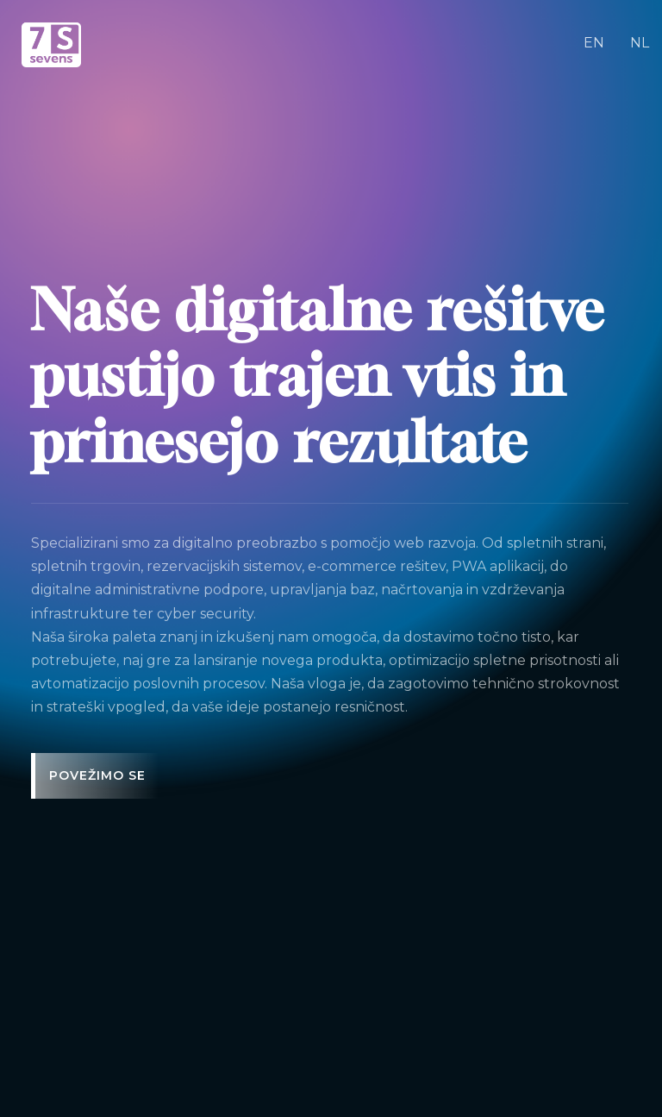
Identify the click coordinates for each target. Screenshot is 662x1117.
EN (594, 43)
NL (639, 43)
